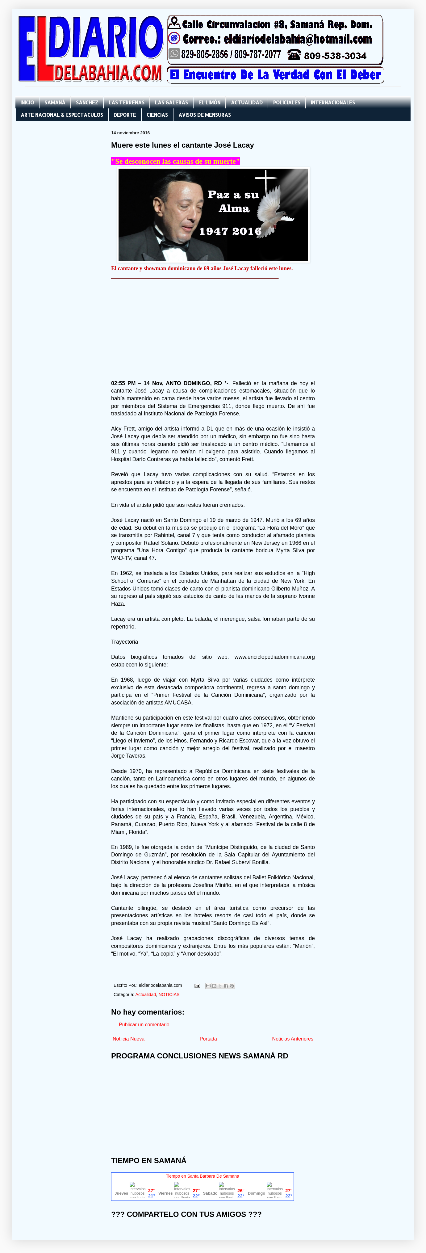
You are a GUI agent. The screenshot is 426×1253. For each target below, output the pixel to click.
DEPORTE (125, 114)
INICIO (27, 102)
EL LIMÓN (209, 102)
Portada (208, 1038)
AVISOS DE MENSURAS (204, 114)
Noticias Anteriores (292, 1038)
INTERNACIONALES (333, 102)
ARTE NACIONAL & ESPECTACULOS (62, 114)
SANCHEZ (87, 102)
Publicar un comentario (144, 1024)
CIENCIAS (157, 114)
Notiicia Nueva (128, 1038)
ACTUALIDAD (247, 102)
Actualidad (145, 994)
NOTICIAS (169, 994)
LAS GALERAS (171, 102)
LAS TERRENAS (126, 102)
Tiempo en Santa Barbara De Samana (202, 1176)
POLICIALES (286, 102)
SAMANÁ (54, 102)
